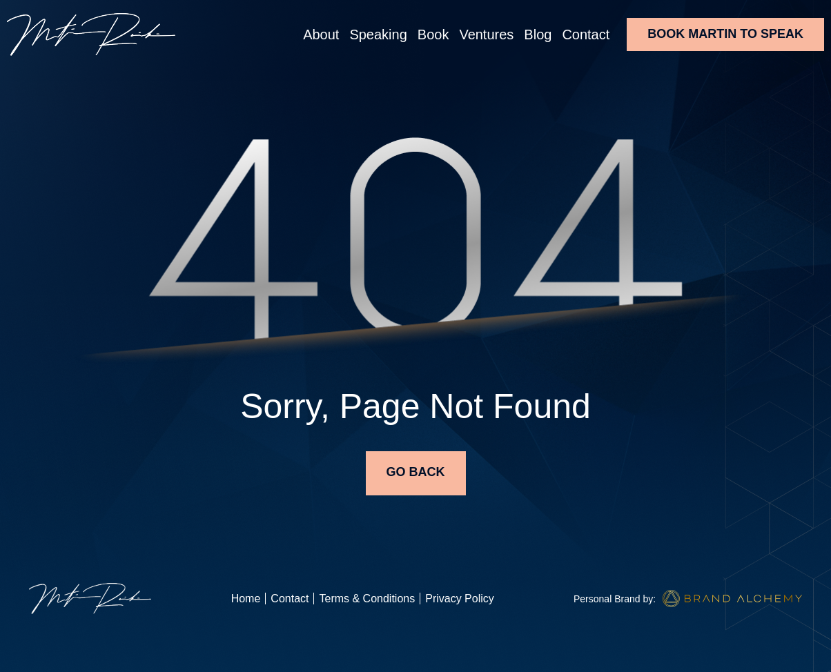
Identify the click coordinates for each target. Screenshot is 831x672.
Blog (537, 34)
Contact (585, 34)
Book (433, 34)
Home (246, 598)
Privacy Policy (459, 598)
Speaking (378, 34)
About (321, 34)
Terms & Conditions (367, 598)
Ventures (486, 34)
